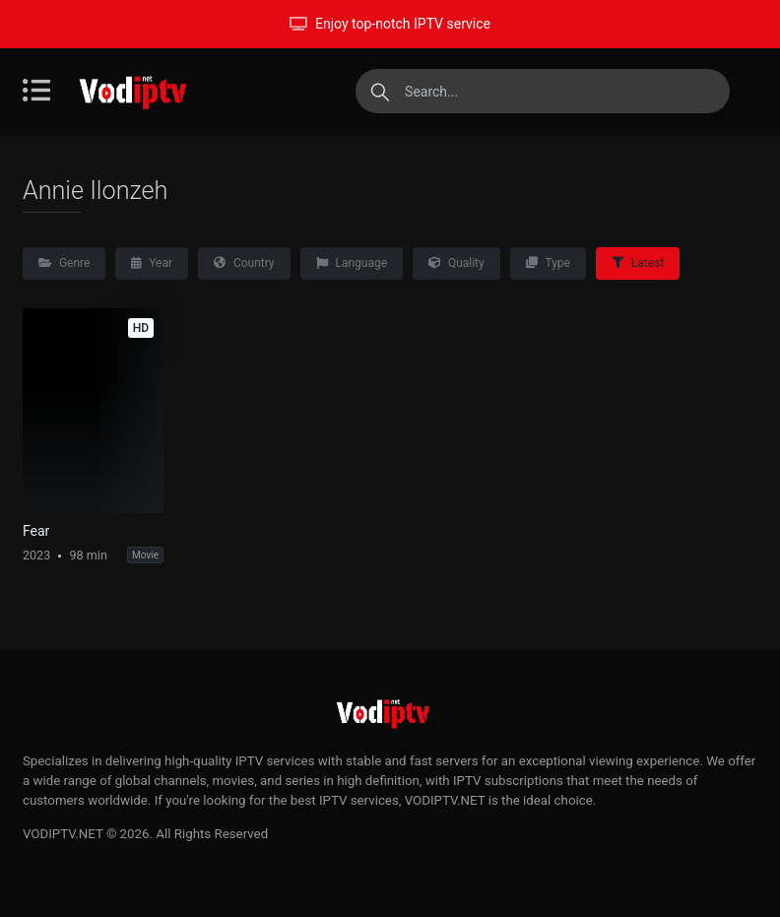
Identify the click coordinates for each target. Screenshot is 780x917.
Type (548, 263)
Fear (36, 531)
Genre (64, 263)
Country (244, 263)
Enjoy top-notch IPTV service (390, 24)
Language (351, 263)
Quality (456, 263)
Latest (638, 263)
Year (151, 263)
